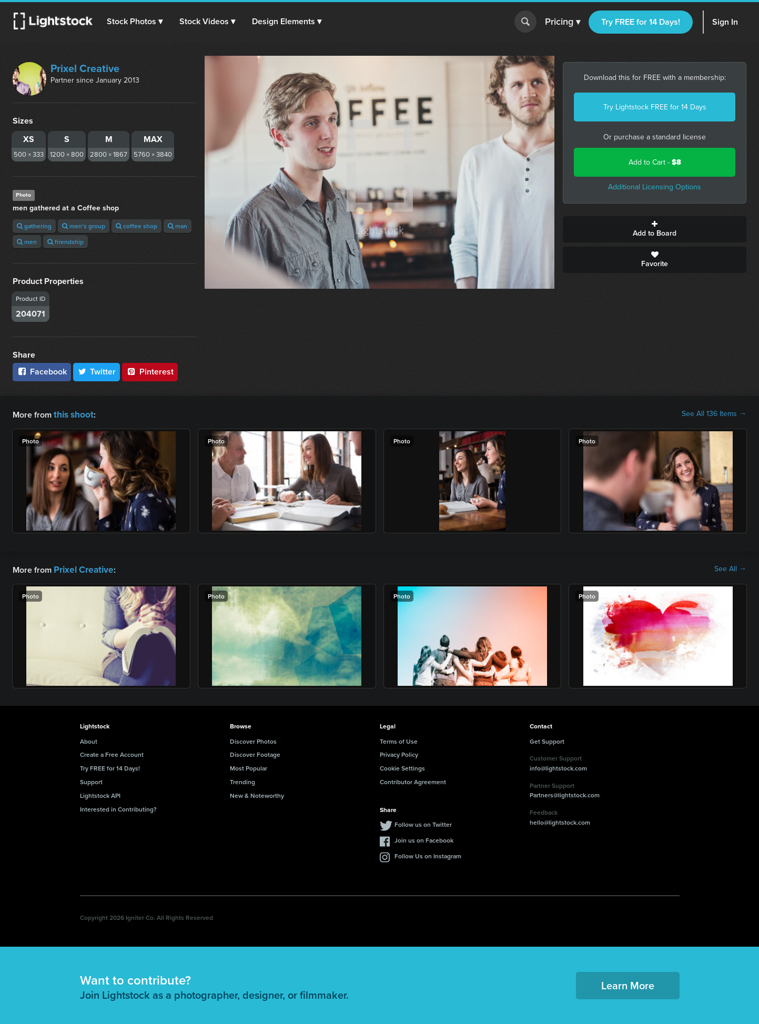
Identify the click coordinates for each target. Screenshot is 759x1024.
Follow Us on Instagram (427, 853)
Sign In (725, 22)
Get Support (547, 739)
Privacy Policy (399, 752)
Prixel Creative (84, 68)
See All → (730, 568)
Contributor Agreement (413, 779)
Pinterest (150, 372)
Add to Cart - (655, 162)
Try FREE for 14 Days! (640, 22)
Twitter (96, 372)
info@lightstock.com (558, 766)
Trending (242, 779)
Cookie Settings (402, 766)
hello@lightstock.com (560, 820)
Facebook (42, 372)
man (177, 225)
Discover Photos (253, 739)
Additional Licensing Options (654, 186)
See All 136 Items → (714, 414)
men (27, 241)
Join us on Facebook (423, 838)
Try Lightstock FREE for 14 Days (654, 107)
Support (91, 779)
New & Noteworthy (257, 793)
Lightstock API (100, 793)
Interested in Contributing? (118, 807)
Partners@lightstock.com (565, 792)
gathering (34, 225)
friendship (65, 241)
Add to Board (654, 229)
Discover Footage (255, 752)
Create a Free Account (112, 752)
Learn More (627, 983)
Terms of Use (399, 739)
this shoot (72, 414)
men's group (83, 225)
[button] (136, 21)
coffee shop (136, 225)
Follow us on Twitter (423, 822)
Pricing (562, 22)
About (88, 739)
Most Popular (248, 766)
